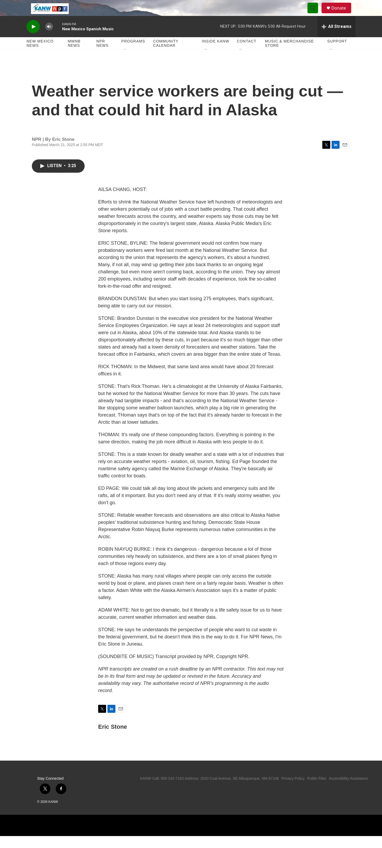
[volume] (49, 39)
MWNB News (74, 55)
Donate (342, 14)
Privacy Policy (293, 790)
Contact (247, 53)
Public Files (316, 790)
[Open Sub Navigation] (125, 62)
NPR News (102, 55)
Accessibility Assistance (348, 790)
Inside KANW (215, 53)
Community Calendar (165, 55)
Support (337, 53)
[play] (33, 39)
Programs (133, 53)
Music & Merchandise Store (289, 55)
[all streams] (336, 38)
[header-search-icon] (315, 14)
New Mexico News (40, 55)
